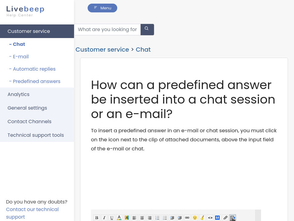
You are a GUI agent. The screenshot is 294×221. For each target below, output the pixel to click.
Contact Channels (29, 121)
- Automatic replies (32, 69)
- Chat (17, 44)
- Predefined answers (34, 81)
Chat (143, 42)
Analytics (19, 94)
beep (35, 11)
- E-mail (19, 56)
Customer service (29, 31)
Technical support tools (36, 135)
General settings (27, 107)
